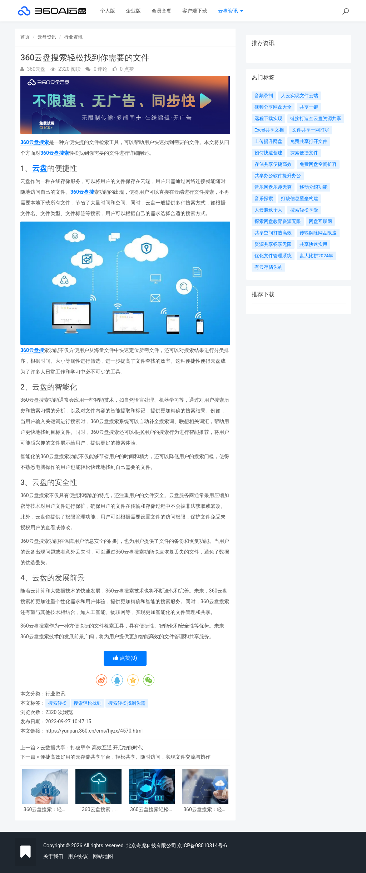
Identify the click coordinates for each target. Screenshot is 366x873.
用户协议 (78, 856)
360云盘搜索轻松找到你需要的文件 (152, 809)
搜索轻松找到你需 (126, 703)
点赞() (125, 658)
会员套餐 (162, 11)
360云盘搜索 (34, 142)
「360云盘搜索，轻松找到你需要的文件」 (98, 809)
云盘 (39, 168)
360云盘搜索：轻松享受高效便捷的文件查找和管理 (45, 809)
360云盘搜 (82, 192)
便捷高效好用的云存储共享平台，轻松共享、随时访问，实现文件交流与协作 (125, 757)
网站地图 (103, 856)
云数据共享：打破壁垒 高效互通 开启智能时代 (91, 747)
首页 (25, 37)
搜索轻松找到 (88, 703)
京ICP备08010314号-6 (202, 845)
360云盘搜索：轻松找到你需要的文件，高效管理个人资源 (205, 809)
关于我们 (53, 856)
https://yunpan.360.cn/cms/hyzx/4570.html (94, 731)
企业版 (133, 11)
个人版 (107, 11)
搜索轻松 (57, 703)
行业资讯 (73, 37)
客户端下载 (194, 11)
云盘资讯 (230, 11)
